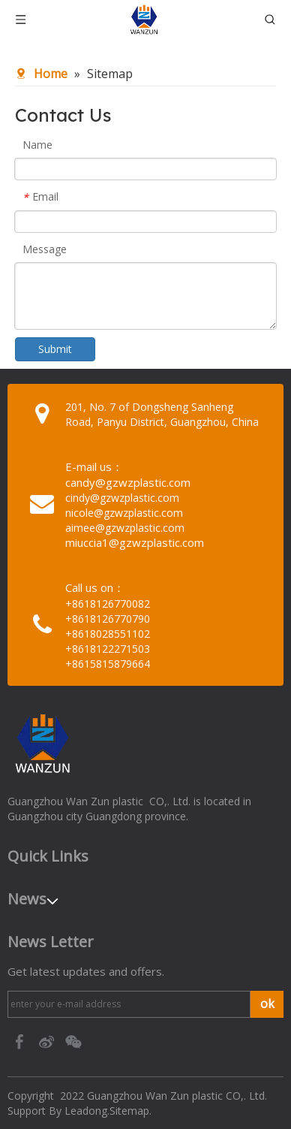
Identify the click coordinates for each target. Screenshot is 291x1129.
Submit (55, 349)
